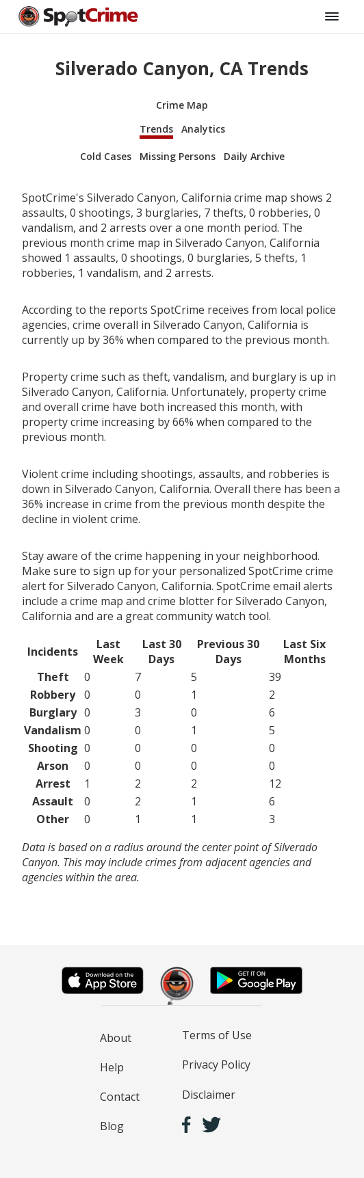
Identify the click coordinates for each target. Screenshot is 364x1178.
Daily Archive (254, 156)
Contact (120, 1096)
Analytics (203, 128)
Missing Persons (178, 156)
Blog (112, 1126)
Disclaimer (208, 1094)
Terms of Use (217, 1035)
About (115, 1037)
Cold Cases (105, 156)
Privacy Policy (216, 1064)
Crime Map (182, 104)
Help (112, 1067)
